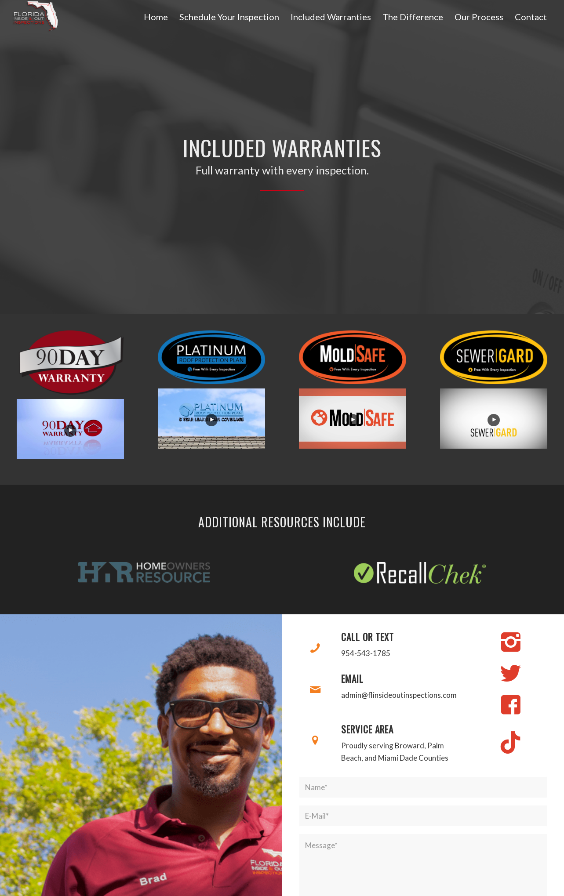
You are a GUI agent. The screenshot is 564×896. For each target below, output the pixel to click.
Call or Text (367, 637)
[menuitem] (156, 17)
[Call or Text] (315, 648)
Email (352, 679)
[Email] (315, 690)
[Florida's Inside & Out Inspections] (35, 16)
